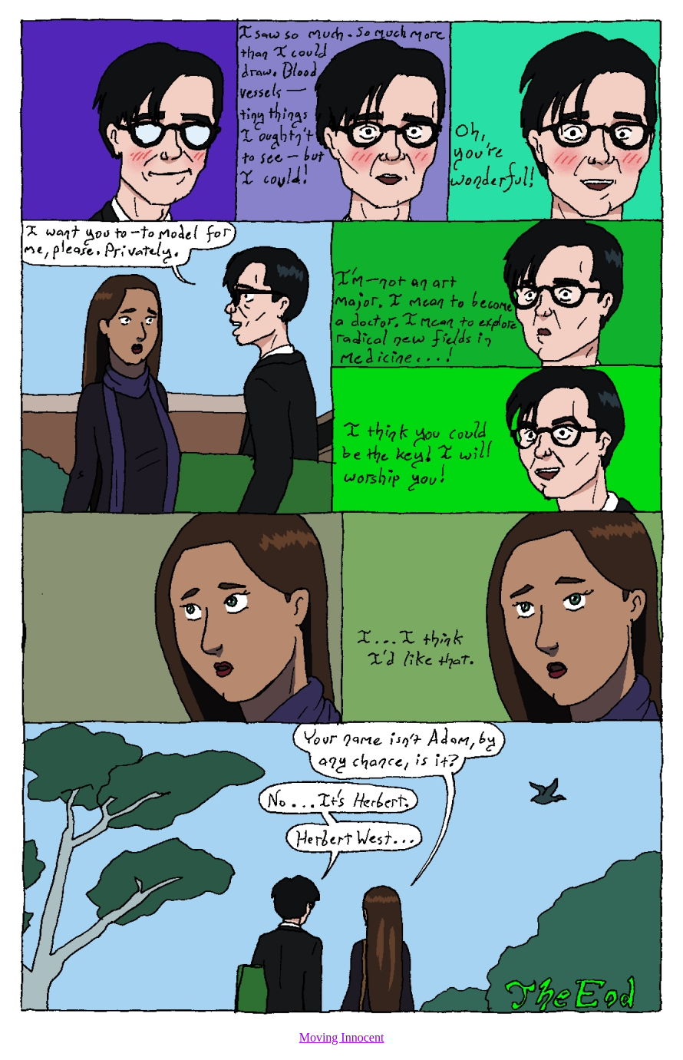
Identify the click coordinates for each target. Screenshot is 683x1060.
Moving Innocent (341, 1037)
